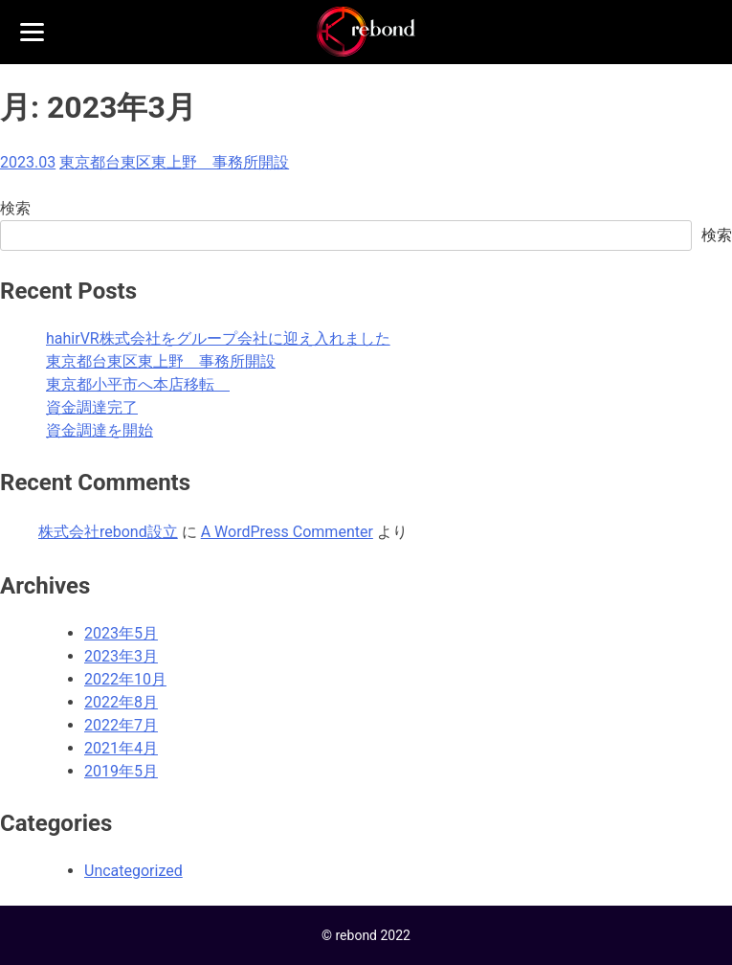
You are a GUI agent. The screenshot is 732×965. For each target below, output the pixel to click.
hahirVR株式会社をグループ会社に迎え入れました (218, 338)
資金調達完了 (92, 407)
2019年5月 (121, 771)
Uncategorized (133, 871)
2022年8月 (121, 702)
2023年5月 (121, 633)
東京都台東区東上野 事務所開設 (174, 162)
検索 (15, 208)
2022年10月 (125, 679)
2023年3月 (121, 656)
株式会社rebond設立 (108, 532)
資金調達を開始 (99, 430)
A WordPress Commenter (287, 532)
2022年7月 (121, 725)
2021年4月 (121, 748)
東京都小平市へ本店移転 (138, 384)
